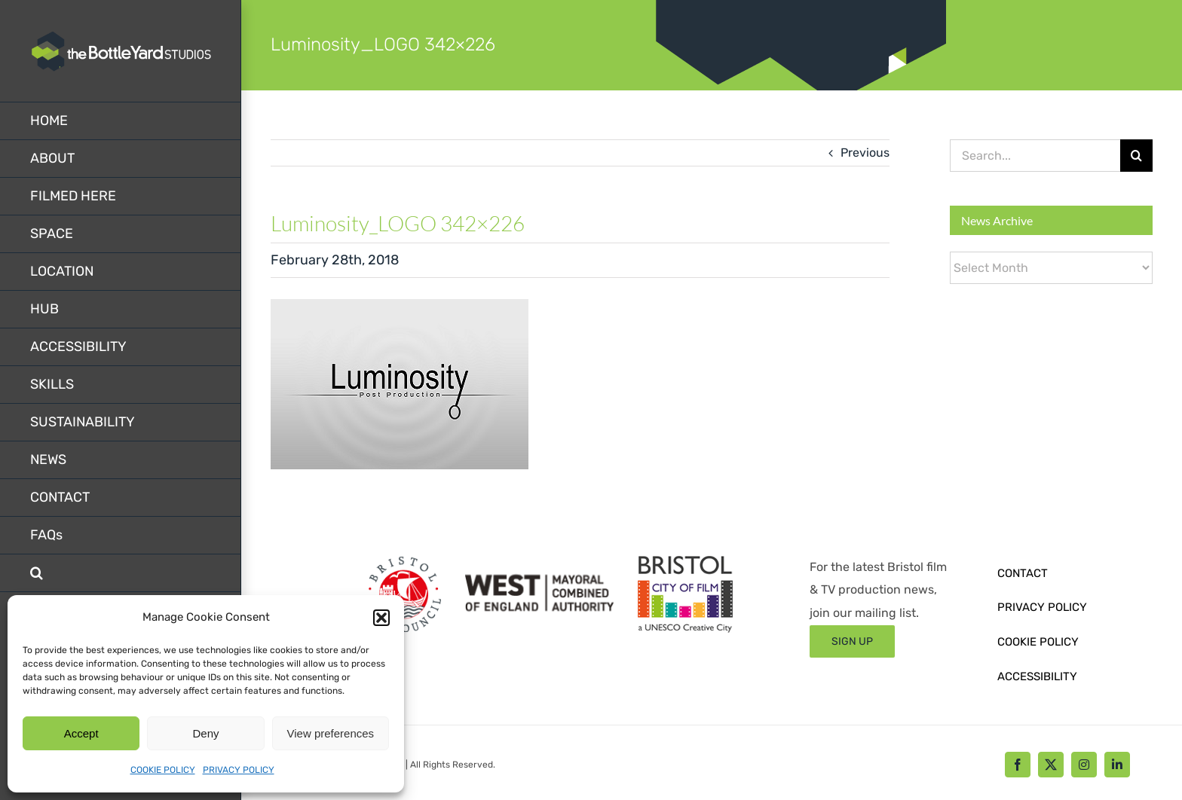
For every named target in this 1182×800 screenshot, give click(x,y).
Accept (81, 733)
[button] (381, 617)
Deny (205, 733)
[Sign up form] (852, 641)
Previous (865, 152)
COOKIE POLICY (162, 770)
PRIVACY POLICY (238, 770)
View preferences (331, 733)
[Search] (1136, 155)
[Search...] (1035, 155)
